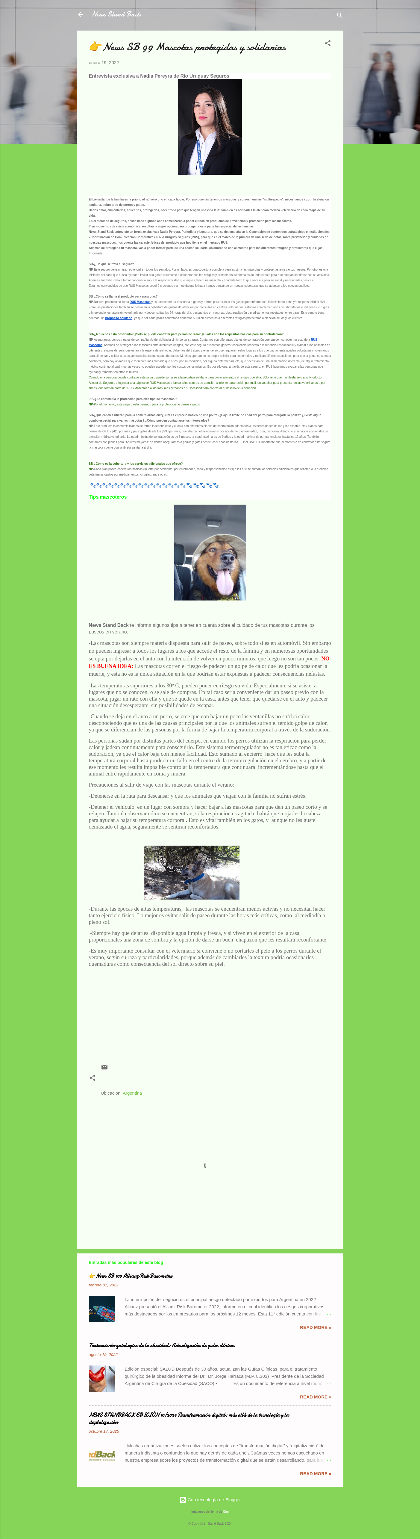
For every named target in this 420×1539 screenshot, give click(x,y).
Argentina (132, 1093)
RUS (222, 1081)
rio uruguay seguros (190, 1081)
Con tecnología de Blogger (210, 1499)
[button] (327, 44)
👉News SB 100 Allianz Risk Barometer (130, 1276)
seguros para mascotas (258, 1081)
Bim (226, 1511)
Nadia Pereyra (118, 1081)
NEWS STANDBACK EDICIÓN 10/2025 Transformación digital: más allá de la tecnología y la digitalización (189, 1418)
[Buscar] (339, 16)
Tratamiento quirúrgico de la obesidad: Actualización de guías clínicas (161, 1345)
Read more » (315, 1327)
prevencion (151, 1081)
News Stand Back (116, 14)
